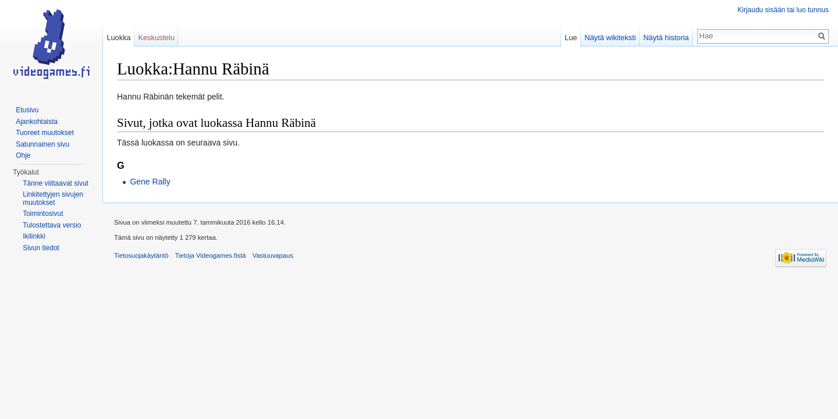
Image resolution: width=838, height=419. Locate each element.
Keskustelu (156, 37)
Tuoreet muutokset (45, 133)
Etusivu (27, 110)
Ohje (23, 155)
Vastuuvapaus (273, 255)
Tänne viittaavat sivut (55, 183)
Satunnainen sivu (42, 144)
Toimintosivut (43, 214)
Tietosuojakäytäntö (141, 255)
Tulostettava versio (52, 225)
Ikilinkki (34, 236)
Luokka (118, 37)
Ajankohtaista (37, 122)
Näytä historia (665, 37)
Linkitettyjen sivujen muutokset (53, 198)
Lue (570, 37)
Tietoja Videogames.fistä (210, 255)
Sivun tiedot (41, 248)
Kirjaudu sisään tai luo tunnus (783, 10)
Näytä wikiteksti (609, 37)
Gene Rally (150, 181)
